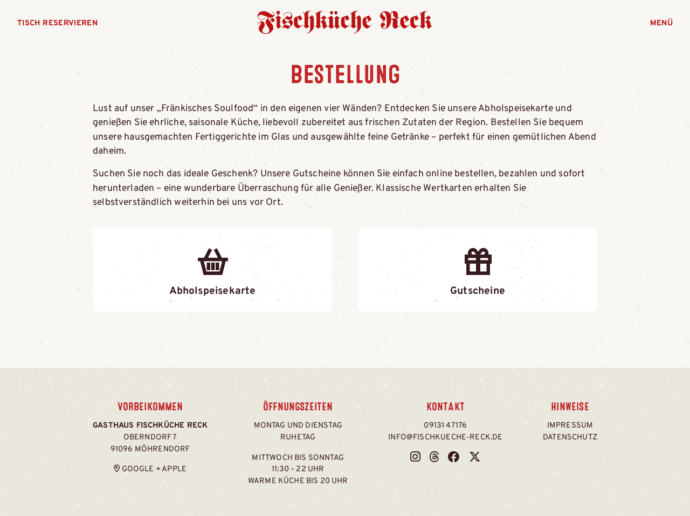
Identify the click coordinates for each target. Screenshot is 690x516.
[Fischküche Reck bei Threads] (434, 458)
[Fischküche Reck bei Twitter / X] (475, 458)
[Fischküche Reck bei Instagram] (415, 458)
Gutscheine (477, 269)
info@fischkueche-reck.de (445, 437)
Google (138, 469)
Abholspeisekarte (212, 269)
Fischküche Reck (345, 22)
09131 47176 (445, 426)
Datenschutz (570, 437)
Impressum (570, 426)
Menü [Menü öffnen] (661, 23)
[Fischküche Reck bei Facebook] (454, 458)
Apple (174, 469)
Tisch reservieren (57, 23)
